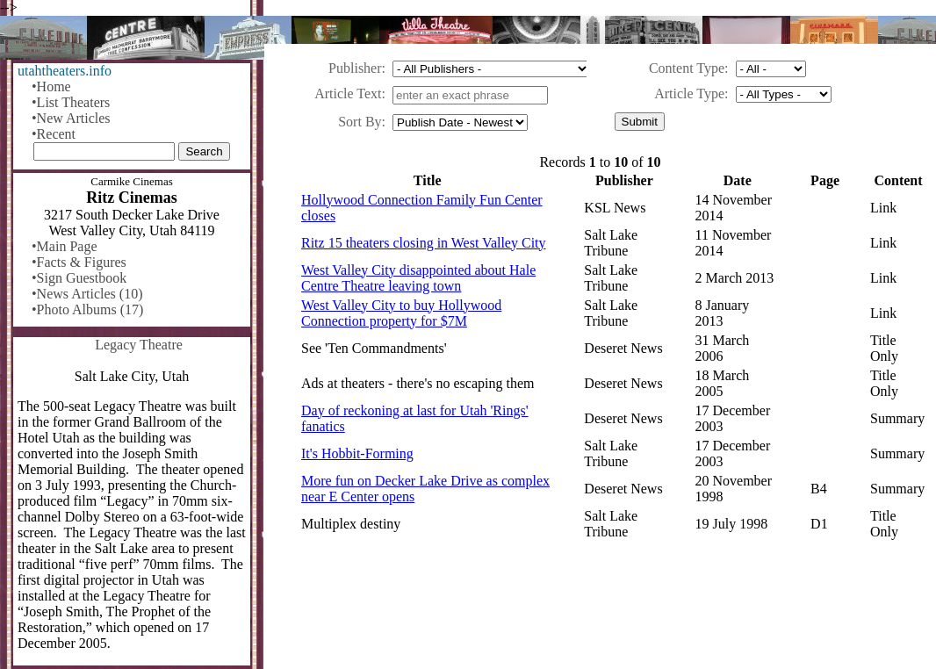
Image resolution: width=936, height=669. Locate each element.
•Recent (54, 133)
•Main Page (64, 246)
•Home (51, 86)
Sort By (359, 121)
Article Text (347, 93)
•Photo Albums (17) (87, 309)
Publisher (354, 68)
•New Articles (71, 118)
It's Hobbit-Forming (357, 453)
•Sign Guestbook (79, 277)
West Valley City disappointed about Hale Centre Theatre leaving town (418, 278)
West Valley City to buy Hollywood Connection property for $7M (401, 313)
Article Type (689, 93)
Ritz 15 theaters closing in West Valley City (423, 242)
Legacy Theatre (139, 344)
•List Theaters (71, 102)
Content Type (686, 68)
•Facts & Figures (79, 262)
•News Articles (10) (87, 293)
